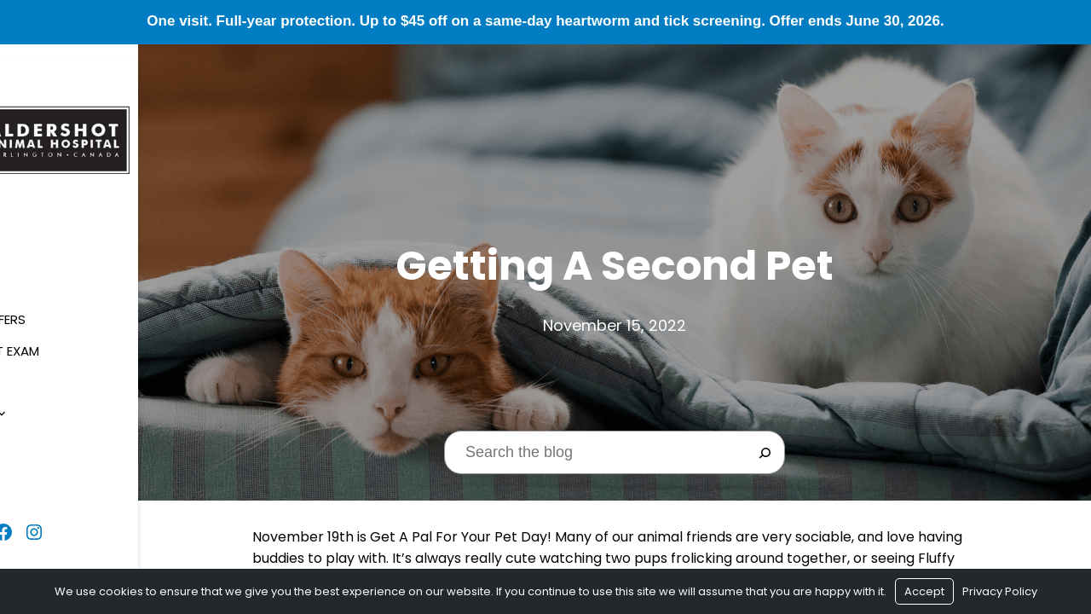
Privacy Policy (999, 591)
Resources (53, 401)
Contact (48, 464)
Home (34, 243)
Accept (924, 591)
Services (45, 370)
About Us (48, 275)
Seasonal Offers (71, 307)
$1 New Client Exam (78, 338)
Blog (33, 433)
